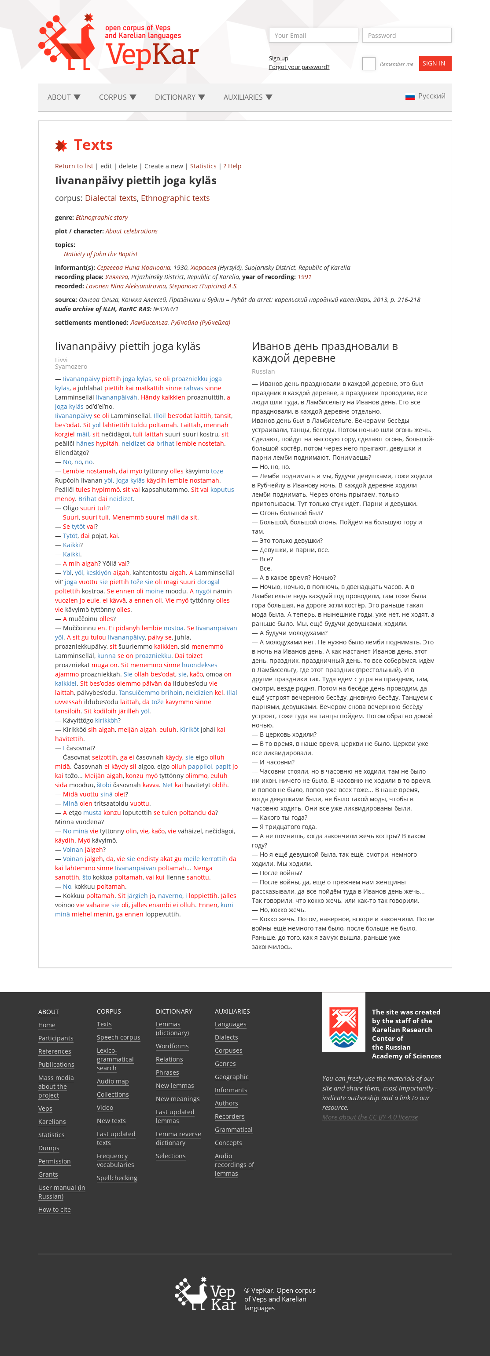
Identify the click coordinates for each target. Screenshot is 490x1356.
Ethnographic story (102, 217)
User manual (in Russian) (61, 1191)
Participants (56, 1038)
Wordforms (172, 1046)
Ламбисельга (149, 322)
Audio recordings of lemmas (234, 1165)
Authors (226, 1103)
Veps (45, 1108)
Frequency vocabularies (115, 1160)
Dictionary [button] (180, 97)
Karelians (52, 1121)
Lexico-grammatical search (115, 1059)
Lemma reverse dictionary (178, 1138)
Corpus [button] (117, 97)
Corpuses (229, 1050)
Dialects (226, 1037)
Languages (231, 1024)
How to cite (54, 1209)
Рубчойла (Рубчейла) (200, 322)
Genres (225, 1063)
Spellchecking (117, 1178)
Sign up (278, 58)
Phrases (167, 1072)
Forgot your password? (299, 67)
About (48, 1011)
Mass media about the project (56, 1086)
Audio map (113, 1081)
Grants (48, 1174)
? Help (233, 166)
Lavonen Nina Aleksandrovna (126, 286)
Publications (56, 1064)
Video (105, 1107)
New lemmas (175, 1085)
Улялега (116, 277)
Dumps (48, 1148)
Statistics (203, 166)
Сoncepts (228, 1142)
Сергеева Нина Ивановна (133, 267)
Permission (54, 1161)
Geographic (232, 1076)
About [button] (64, 97)
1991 (305, 277)
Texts (104, 1024)
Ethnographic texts (175, 198)
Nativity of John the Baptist (101, 254)
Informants (231, 1090)
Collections (113, 1094)
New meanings (178, 1098)
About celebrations (132, 231)
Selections (171, 1156)
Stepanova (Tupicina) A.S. (203, 286)
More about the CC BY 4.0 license (370, 1116)
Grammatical (234, 1129)
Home (46, 1025)
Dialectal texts (111, 198)
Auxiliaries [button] (248, 97)
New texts (111, 1120)
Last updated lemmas (175, 1116)
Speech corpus (118, 1037)
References (54, 1051)
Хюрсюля (203, 267)
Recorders (230, 1116)
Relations (169, 1059)
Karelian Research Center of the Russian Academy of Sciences (406, 1042)
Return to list (74, 166)
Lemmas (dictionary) (172, 1028)
